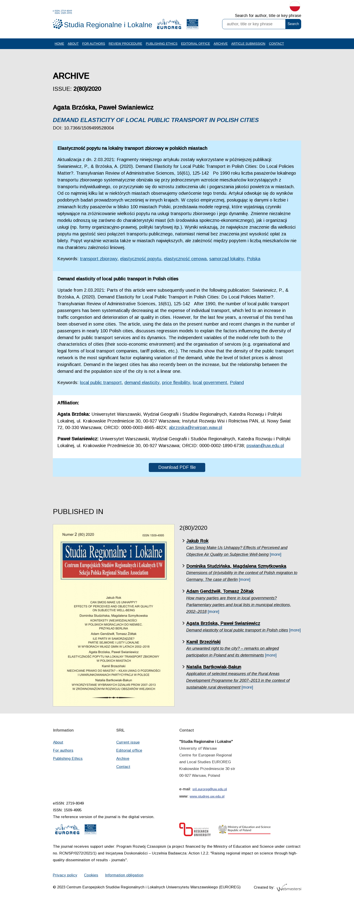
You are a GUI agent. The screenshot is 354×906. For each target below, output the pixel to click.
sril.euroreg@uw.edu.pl (209, 790)
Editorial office (195, 43)
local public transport (101, 383)
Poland (238, 383)
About (73, 43)
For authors (93, 43)
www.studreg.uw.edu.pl (207, 797)
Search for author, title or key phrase (268, 16)
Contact (276, 43)
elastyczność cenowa (186, 258)
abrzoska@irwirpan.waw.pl (195, 428)
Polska (256, 258)
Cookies (91, 876)
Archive (221, 43)
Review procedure (125, 43)
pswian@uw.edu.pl (265, 446)
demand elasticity (142, 383)
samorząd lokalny (228, 258)
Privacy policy (65, 876)
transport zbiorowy (99, 258)
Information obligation (124, 876)
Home (59, 43)
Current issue (128, 743)
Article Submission (248, 43)
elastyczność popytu (142, 258)
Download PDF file (177, 468)
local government (210, 383)
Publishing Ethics (161, 43)
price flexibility (177, 383)
